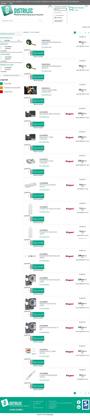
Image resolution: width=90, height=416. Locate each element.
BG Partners (50, 414)
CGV (34, 405)
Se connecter (59, 17)
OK (11, 3)
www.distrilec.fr (52, 408)
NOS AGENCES (36, 403)
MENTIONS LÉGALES (38, 407)
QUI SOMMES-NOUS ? (38, 401)
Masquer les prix (86, 27)
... (82, 32)
